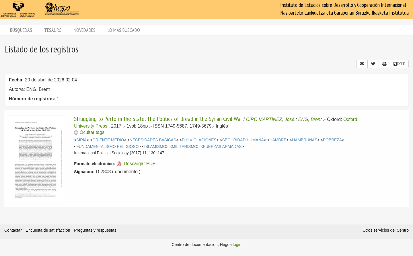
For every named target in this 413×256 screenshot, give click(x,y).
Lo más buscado (124, 30)
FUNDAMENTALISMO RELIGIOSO (107, 146)
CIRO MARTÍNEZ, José (270, 119)
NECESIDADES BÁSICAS (153, 140)
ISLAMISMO (155, 146)
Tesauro (53, 30)
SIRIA (81, 140)
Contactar (13, 230)
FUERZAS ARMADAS (222, 146)
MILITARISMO (184, 146)
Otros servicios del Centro (386, 230)
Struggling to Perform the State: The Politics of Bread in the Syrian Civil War (158, 119)
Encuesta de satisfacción (48, 230)
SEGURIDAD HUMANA (243, 140)
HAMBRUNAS (304, 140)
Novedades (85, 30)
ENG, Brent (310, 119)
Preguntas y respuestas (95, 230)
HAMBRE (278, 140)
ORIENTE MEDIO (108, 140)
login (237, 244)
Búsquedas (21, 30)
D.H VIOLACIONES (199, 140)
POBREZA (332, 140)
